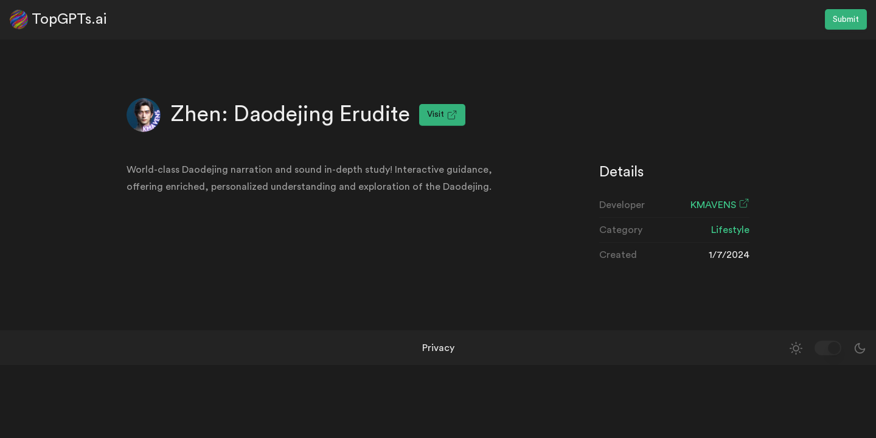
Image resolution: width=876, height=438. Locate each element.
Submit (846, 19)
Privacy (438, 348)
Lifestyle (730, 230)
